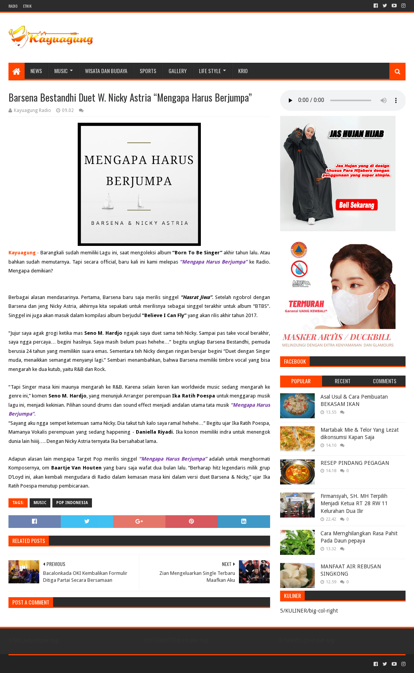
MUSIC (61, 71)
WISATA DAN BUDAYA (106, 71)
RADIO (12, 6)
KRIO (243, 71)
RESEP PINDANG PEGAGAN (355, 463)
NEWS (36, 71)
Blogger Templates (95, 664)
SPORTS (148, 71)
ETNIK (27, 6)
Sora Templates (51, 664)
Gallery (178, 71)
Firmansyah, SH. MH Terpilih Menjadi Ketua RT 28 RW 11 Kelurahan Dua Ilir (354, 503)
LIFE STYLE (210, 71)
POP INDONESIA (72, 503)
